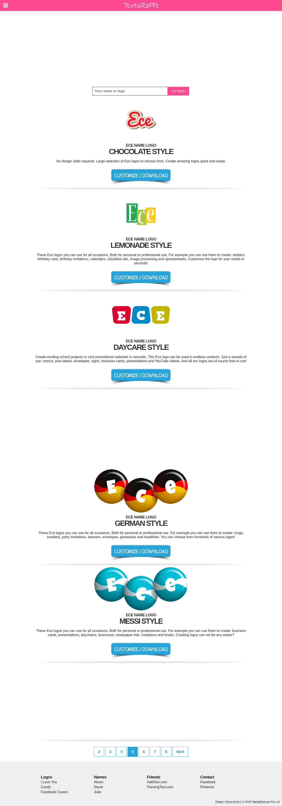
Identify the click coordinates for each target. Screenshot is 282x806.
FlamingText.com (160, 787)
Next (180, 752)
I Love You (49, 782)
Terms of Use (232, 801)
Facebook (207, 782)
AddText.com (157, 782)
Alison (98, 782)
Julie (97, 792)
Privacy (219, 801)
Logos (46, 777)
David (98, 787)
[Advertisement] (141, 48)
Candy (46, 787)
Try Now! (178, 91)
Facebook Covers (54, 792)
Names (100, 777)
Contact (207, 777)
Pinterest (207, 787)
